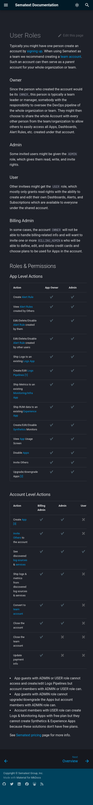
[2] (21, 476)
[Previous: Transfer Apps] (6, 760)
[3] (14, 523)
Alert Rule (27, 297)
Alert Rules (26, 306)
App (22, 438)
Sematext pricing (28, 735)
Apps (26, 452)
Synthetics (19, 429)
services (20, 564)
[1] (26, 375)
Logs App (29, 361)
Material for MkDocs (28, 777)
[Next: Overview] (75, 760)
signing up (34, 51)
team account (71, 57)
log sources (20, 560)
